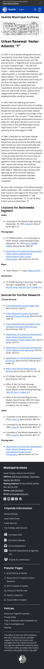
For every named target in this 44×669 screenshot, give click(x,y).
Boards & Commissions (19, 559)
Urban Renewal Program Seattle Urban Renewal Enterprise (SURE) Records (23, 325)
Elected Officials (11, 514)
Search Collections (15, 595)
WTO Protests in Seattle (17, 586)
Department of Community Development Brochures (24, 359)
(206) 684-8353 (16, 490)
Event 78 (15, 419)
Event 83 (29, 224)
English (21, 9)
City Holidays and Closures (15, 528)
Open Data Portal (11, 518)
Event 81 (15, 427)
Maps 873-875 (34, 270)
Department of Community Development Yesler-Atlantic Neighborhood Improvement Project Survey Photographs (24, 255)
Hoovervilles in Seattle (16, 600)
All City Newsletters (16, 546)
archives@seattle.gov (19, 494)
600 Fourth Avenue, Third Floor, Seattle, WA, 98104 (22, 478)
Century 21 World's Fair (17, 590)
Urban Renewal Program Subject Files (22, 305)
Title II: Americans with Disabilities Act (20, 620)
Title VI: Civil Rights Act (14, 624)
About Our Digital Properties (16, 613)
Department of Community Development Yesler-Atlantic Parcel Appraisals (24, 349)
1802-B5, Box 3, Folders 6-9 (18, 392)
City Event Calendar (16, 540)
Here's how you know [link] (11, 4)
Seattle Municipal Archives (20, 17)
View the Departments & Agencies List (24, 552)
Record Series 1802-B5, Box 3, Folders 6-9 (24, 287)
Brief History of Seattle (17, 573)
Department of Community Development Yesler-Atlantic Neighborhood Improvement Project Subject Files (24, 337)
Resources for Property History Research (20, 580)
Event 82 (15, 435)
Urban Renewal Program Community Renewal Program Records (22, 314)
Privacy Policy (10, 617)
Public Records (10, 523)
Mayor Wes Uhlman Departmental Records (21, 370)
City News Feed (15, 535)
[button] (40, 3)
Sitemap (7, 627)
